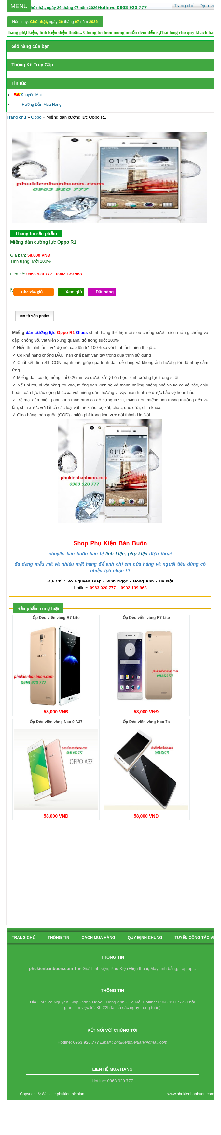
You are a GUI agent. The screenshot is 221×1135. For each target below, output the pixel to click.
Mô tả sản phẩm (34, 316)
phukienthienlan (70, 1094)
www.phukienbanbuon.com (190, 1094)
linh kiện (115, 553)
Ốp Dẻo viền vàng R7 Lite (56, 617)
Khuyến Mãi (28, 94)
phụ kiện (137, 553)
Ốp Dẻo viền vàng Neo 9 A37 (56, 722)
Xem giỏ (73, 291)
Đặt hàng (105, 291)
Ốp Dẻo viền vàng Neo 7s (146, 722)
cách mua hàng (99, 937)
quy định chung (145, 937)
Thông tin (58, 937)
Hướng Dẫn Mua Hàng (37, 104)
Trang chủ (16, 117)
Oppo (36, 117)
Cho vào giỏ (32, 291)
